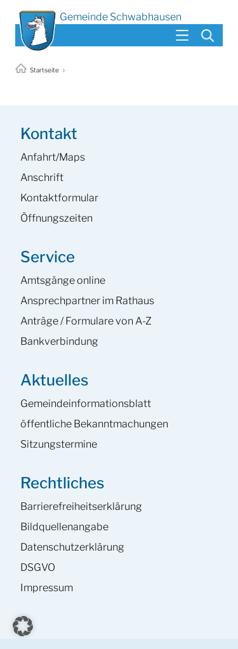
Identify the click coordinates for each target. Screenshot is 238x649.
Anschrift (41, 177)
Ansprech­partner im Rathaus (87, 301)
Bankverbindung (59, 341)
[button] (23, 626)
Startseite (37, 70)
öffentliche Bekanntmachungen (94, 424)
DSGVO (37, 567)
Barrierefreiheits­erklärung (81, 506)
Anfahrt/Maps (52, 157)
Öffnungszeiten (56, 218)
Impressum (46, 588)
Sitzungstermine (58, 444)
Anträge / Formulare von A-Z (86, 321)
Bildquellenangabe (64, 527)
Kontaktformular (59, 198)
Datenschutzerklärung (72, 547)
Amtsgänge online (62, 280)
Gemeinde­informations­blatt (85, 404)
